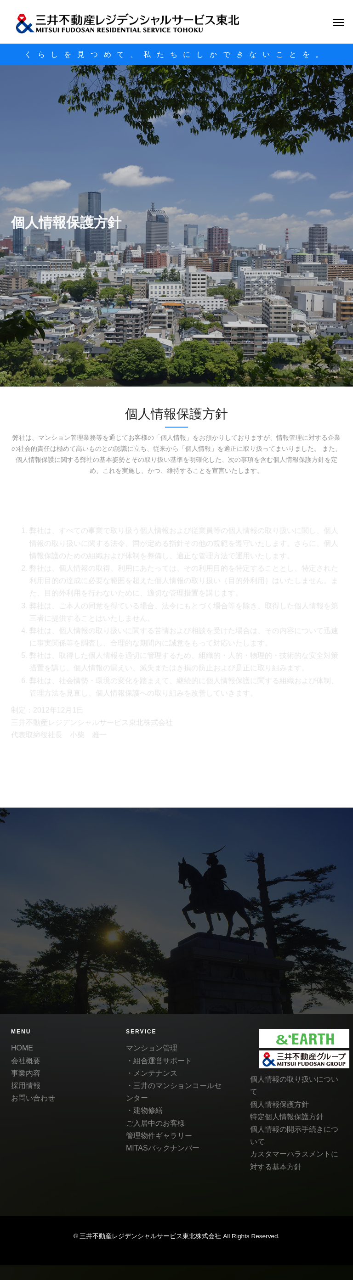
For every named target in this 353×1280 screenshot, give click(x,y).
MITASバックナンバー (162, 1148)
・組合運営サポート (159, 1061)
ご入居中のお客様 (155, 1123)
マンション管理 (151, 1048)
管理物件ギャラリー (159, 1136)
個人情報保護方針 (279, 1104)
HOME (22, 1048)
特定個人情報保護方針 (287, 1117)
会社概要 (25, 1061)
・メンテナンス (151, 1073)
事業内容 (25, 1073)
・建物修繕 (144, 1110)
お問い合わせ (33, 1098)
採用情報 (25, 1085)
